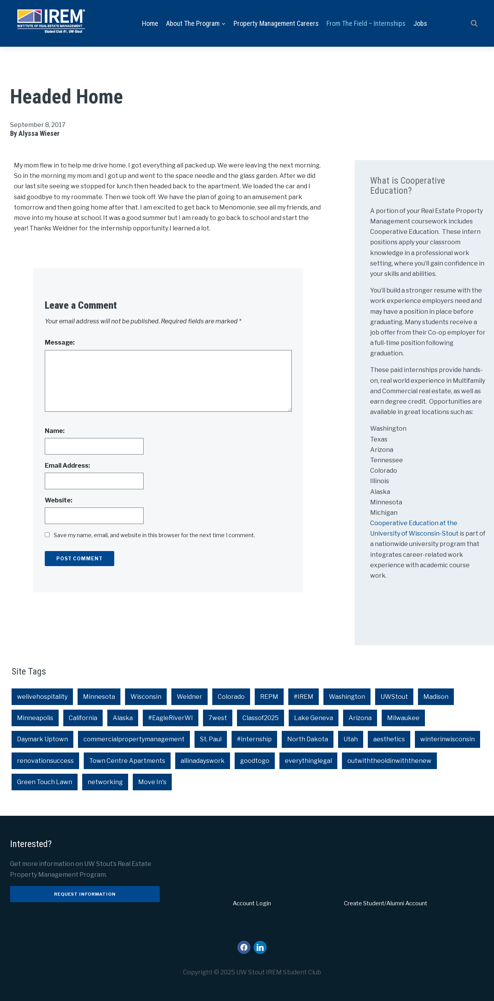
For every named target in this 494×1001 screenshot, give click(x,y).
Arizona (360, 718)
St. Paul (211, 739)
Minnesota (99, 696)
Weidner (189, 696)
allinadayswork (203, 760)
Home (150, 23)
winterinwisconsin (447, 739)
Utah (350, 739)
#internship (254, 739)
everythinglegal (308, 760)
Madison (435, 696)
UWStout (394, 696)
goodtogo (254, 760)
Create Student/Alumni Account (385, 903)
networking (105, 782)
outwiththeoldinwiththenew (389, 760)
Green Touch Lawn (44, 782)
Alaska (123, 718)
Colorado (231, 696)
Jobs (420, 23)
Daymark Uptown (42, 739)
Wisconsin (145, 696)
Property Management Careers (276, 23)
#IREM (303, 696)
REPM (269, 696)
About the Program (193, 23)
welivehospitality (42, 696)
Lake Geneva (313, 718)
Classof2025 (260, 718)
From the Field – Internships (366, 23)
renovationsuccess (45, 760)
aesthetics (389, 739)
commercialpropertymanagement (133, 739)
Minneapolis (35, 718)
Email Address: (67, 465)
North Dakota (307, 739)
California (83, 718)
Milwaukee (403, 718)
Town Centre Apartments (127, 760)
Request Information (85, 894)
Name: (54, 431)
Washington (347, 696)
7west (217, 718)
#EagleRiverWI (170, 718)
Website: (58, 500)
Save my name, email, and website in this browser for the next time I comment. (154, 535)
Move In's (152, 782)
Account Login (252, 903)
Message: (59, 343)
